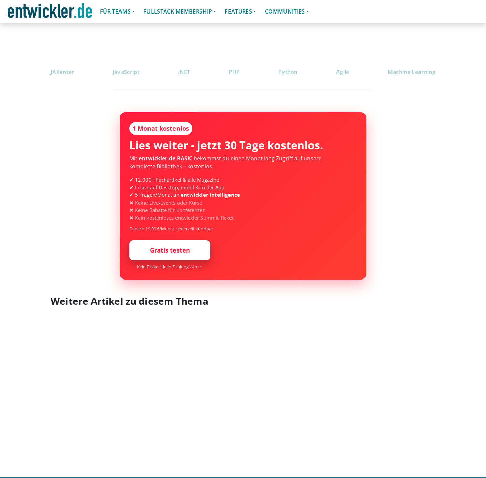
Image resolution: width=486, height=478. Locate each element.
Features (238, 11)
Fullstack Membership (177, 11)
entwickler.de (50, 12)
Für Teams (115, 11)
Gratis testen (170, 250)
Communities (285, 11)
